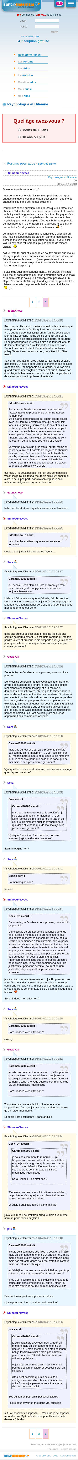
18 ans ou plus (32, 137)
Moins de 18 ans (33, 130)
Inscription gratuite (35, 41)
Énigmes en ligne (68, 1449)
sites (24, 95)
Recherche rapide (29, 54)
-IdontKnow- (15, 310)
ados (27, 82)
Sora (12, 562)
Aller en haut (70, 1444)
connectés (25, 14)
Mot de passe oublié (30, 36)
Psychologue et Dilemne (62, 177)
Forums (25, 61)
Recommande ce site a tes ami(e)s (47, 1444)
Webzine (25, 75)
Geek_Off (13, 656)
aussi (25, 89)
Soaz (10, 782)
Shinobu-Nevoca (18, 173)
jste (11, 1228)
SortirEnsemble (68, 1455)
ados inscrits (48, 14)
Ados (24, 68)
